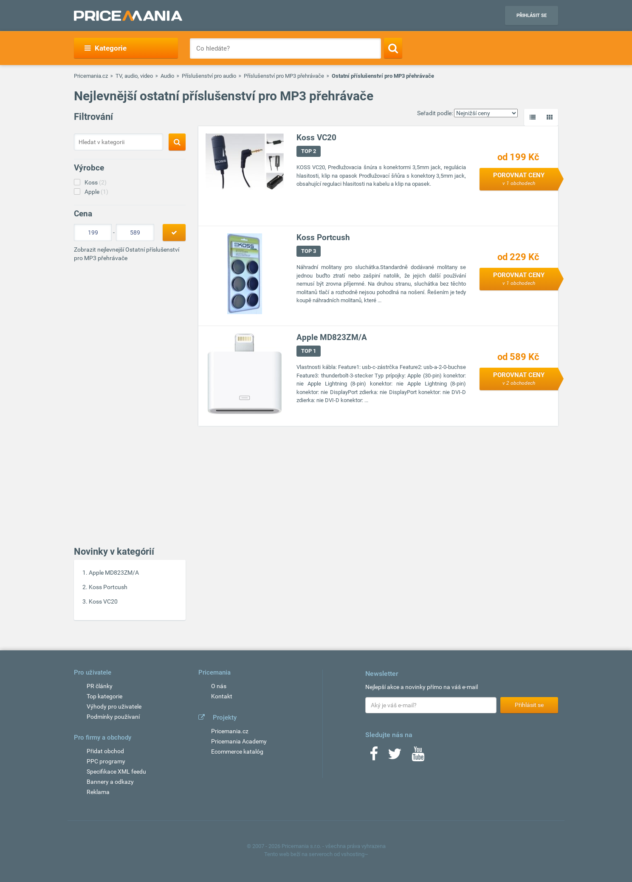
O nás (218, 686)
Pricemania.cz (91, 76)
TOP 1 (308, 351)
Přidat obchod (105, 751)
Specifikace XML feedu (116, 771)
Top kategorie (104, 696)
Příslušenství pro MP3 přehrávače (284, 76)
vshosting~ (354, 854)
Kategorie (106, 48)
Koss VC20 (103, 601)
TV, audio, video (134, 76)
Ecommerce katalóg (237, 751)
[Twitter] (395, 756)
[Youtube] (418, 756)
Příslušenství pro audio (209, 76)
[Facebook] (373, 756)
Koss (96, 182)
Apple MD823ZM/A (114, 572)
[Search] (393, 48)
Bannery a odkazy (110, 781)
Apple (96, 191)
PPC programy (106, 761)
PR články (100, 686)
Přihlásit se (531, 15)
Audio (167, 76)
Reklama (98, 791)
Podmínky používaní (113, 716)
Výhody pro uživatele (114, 706)
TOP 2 (308, 151)
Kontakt (221, 696)
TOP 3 (308, 251)
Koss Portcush (108, 587)
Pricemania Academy (239, 741)
